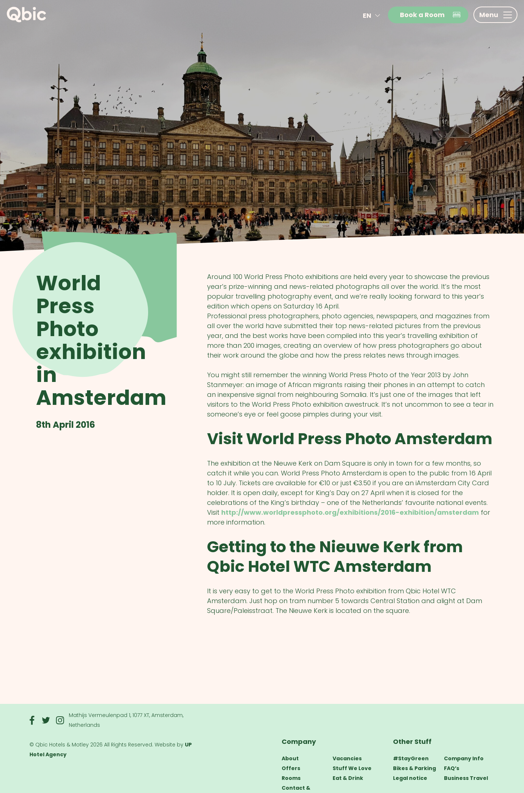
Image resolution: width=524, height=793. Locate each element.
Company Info (464, 758)
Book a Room (430, 14)
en (373, 15)
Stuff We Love (352, 768)
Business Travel (466, 778)
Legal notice (410, 778)
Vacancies (347, 758)
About (290, 758)
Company (299, 741)
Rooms (291, 778)
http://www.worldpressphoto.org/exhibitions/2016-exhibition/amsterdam (350, 512)
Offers (291, 768)
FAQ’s (451, 768)
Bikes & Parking (414, 768)
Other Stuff (412, 741)
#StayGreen (411, 758)
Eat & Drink (348, 778)
